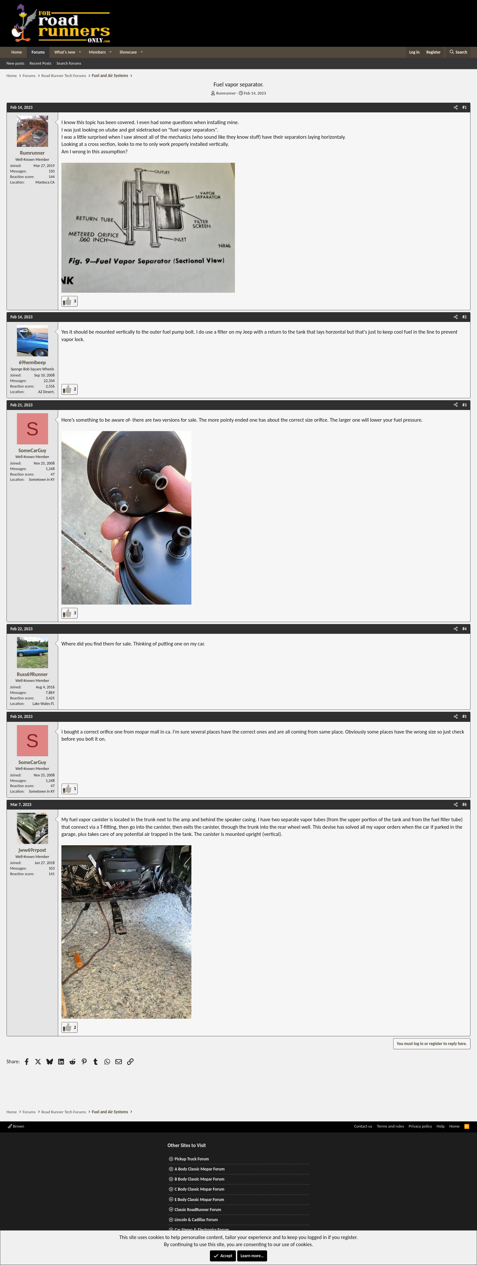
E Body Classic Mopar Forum (199, 1199)
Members (97, 52)
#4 (464, 628)
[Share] (455, 107)
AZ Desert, (46, 392)
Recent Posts (40, 63)
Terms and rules (390, 1126)
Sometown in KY (42, 479)
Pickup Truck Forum (191, 1158)
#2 (464, 316)
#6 (464, 804)
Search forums (69, 63)
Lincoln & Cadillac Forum (196, 1219)
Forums (38, 52)
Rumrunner (226, 93)
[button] (80, 52)
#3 (464, 404)
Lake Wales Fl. (43, 703)
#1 (464, 107)
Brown (16, 1126)
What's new (64, 52)
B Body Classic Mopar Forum (199, 1179)
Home (16, 52)
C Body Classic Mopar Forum (199, 1189)
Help (441, 1126)
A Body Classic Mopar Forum (199, 1169)
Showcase (128, 52)
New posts (15, 63)
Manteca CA (45, 182)
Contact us (363, 1126)
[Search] (458, 52)
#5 (464, 716)
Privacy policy (420, 1126)
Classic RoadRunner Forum (197, 1209)
